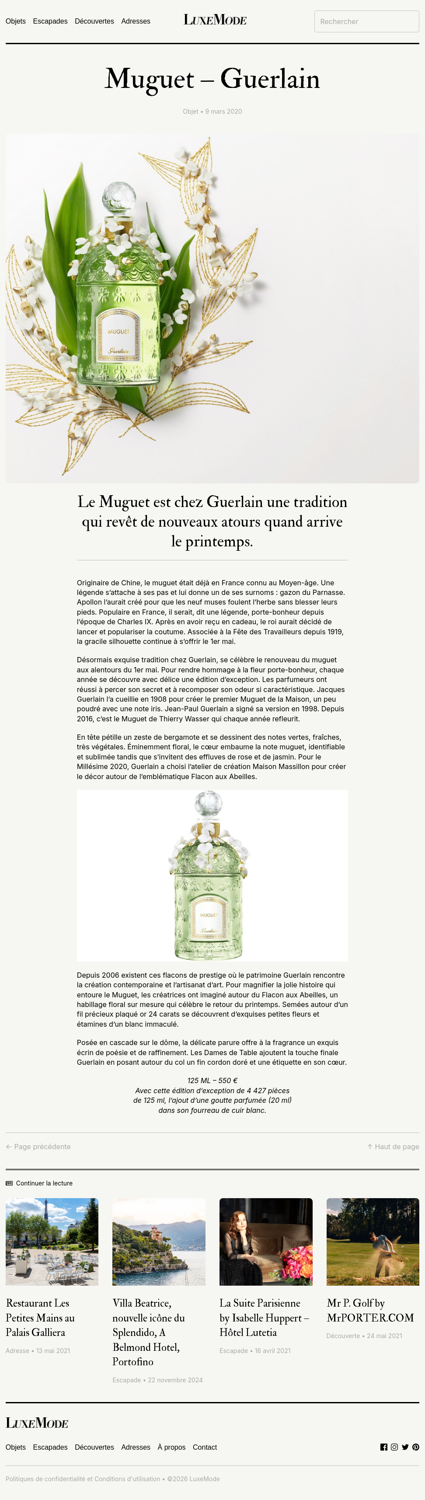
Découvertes (94, 21)
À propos (172, 1447)
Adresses (135, 21)
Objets (16, 21)
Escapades (50, 21)
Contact (205, 1447)
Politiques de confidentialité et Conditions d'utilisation (83, 1479)
